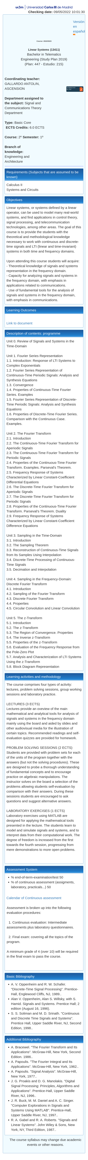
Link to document (19, 323)
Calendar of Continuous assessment (33, 898)
